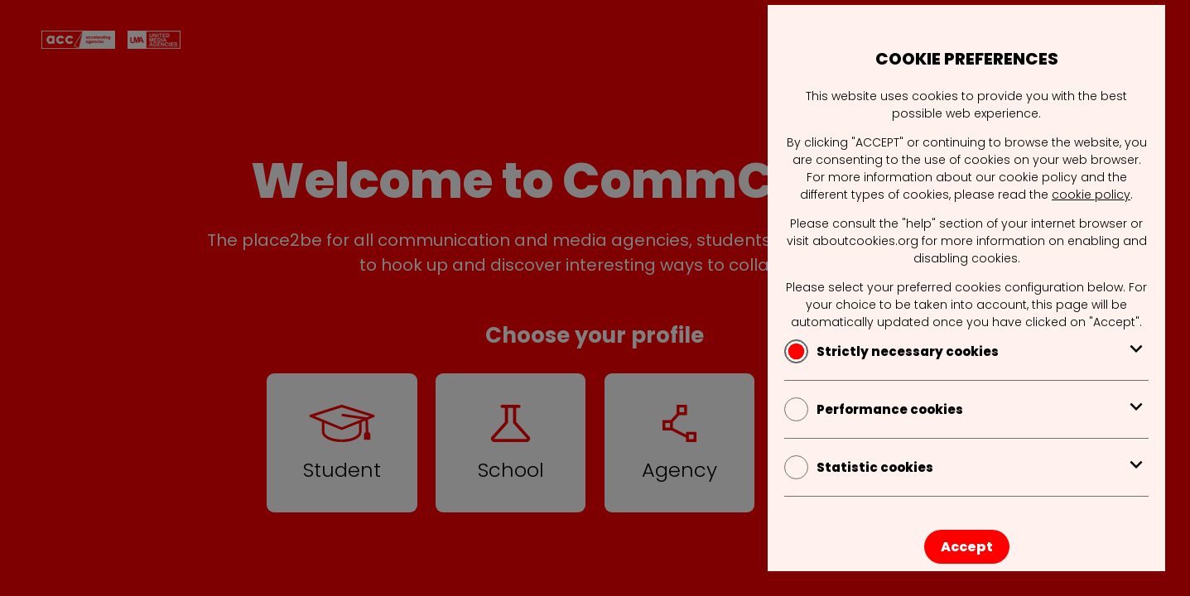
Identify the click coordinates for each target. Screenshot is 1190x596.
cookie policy (1091, 194)
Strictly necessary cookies (966, 351)
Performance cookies (966, 409)
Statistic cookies (966, 467)
